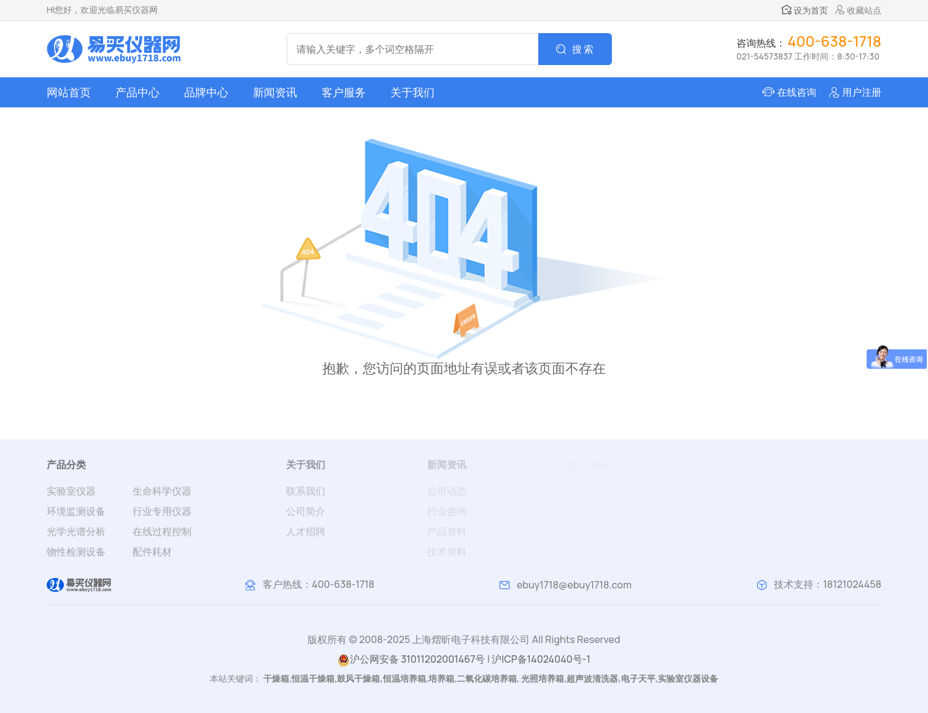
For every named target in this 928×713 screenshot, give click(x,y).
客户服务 (344, 92)
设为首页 (804, 10)
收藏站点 (858, 10)
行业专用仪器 (162, 511)
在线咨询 (796, 92)
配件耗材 (152, 551)
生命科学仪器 (162, 491)
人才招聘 (305, 531)
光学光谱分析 (76, 531)
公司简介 (305, 511)
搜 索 (583, 49)
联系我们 (305, 491)
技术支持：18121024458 (827, 584)
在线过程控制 (162, 531)
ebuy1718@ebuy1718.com (574, 585)
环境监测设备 (76, 511)
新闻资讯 (275, 92)
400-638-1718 (343, 584)
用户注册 (861, 92)
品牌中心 (206, 92)
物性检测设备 (76, 551)
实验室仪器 (71, 491)
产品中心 (137, 92)
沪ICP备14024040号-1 (541, 659)
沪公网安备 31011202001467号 (411, 659)
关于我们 (412, 92)
